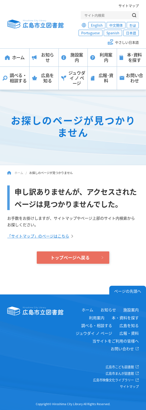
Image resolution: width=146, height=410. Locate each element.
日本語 (131, 32)
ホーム (19, 173)
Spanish (112, 32)
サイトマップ (128, 5)
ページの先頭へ (127, 291)
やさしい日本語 (127, 42)
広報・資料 (129, 333)
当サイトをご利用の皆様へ (115, 341)
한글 (132, 25)
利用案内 (96, 318)
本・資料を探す (125, 318)
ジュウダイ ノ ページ (94, 333)
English (97, 25)
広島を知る (129, 325)
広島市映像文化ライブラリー (113, 380)
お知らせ (108, 310)
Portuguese (90, 32)
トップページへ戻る (70, 257)
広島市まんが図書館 (120, 373)
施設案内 (131, 310)
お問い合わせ (122, 348)
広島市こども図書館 (120, 367)
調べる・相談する (96, 325)
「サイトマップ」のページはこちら (38, 236)
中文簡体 (116, 25)
